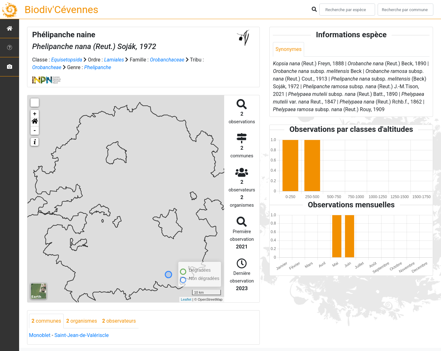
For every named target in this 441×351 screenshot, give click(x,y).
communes (46, 321)
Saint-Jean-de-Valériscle (81, 335)
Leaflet (186, 299)
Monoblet (40, 335)
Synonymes (288, 49)
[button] (35, 122)
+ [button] (35, 114)
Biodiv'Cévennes (61, 10)
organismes (81, 321)
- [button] (35, 130)
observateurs (119, 321)
